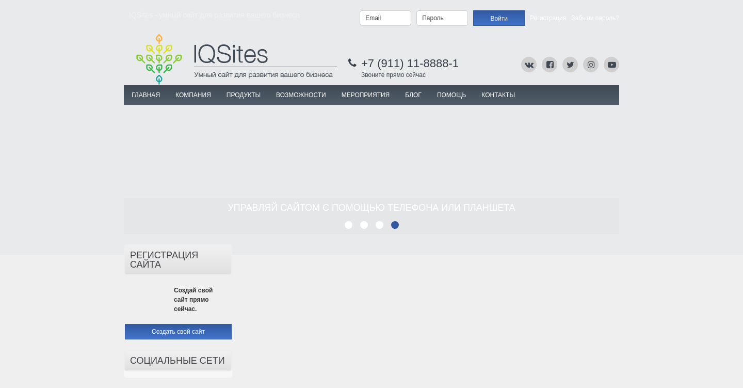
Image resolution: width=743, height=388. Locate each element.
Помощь (451, 95)
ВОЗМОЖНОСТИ (301, 95)
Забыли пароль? (595, 18)
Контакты (498, 95)
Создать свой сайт (178, 331)
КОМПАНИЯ (193, 95)
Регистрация (548, 18)
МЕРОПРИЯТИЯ (366, 95)
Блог (413, 95)
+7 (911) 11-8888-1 (410, 63)
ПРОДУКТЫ (244, 95)
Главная (146, 95)
